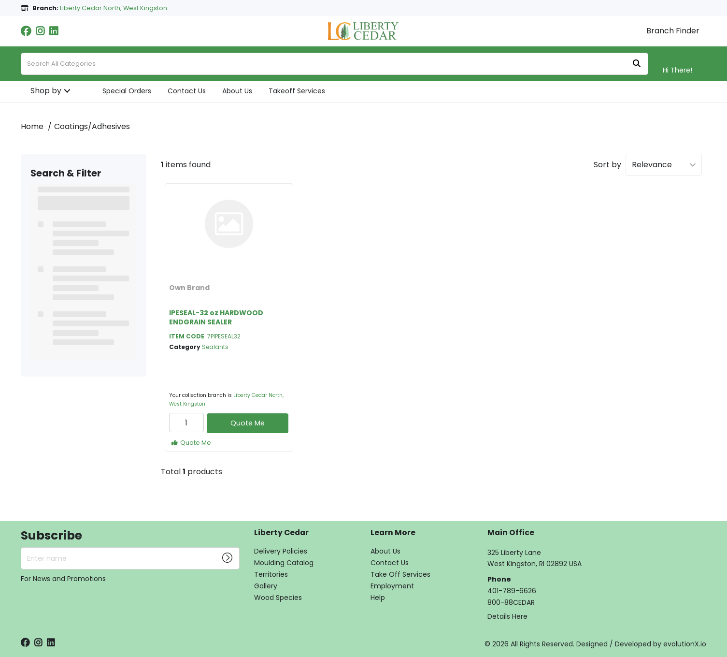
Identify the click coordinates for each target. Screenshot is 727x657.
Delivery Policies (280, 551)
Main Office (510, 533)
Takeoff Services (297, 91)
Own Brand (189, 287)
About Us (237, 91)
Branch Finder (672, 31)
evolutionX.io (684, 644)
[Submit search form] (636, 64)
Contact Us (187, 91)
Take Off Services (400, 574)
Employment (392, 586)
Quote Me (247, 423)
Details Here (507, 616)
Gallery (265, 586)
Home (32, 126)
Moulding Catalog (284, 563)
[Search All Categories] (334, 64)
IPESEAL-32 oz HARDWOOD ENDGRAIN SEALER (216, 317)
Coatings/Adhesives (92, 126)
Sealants (215, 347)
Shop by (45, 90)
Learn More (393, 533)
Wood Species (278, 597)
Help (378, 597)
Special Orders (126, 91)
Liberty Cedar (281, 533)
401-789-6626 (511, 591)
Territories (271, 574)
